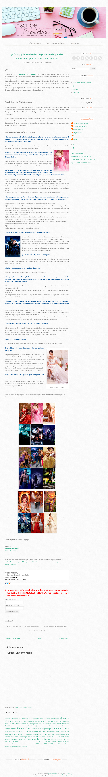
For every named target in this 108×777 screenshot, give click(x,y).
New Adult (12, 724)
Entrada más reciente (13, 638)
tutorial (18, 746)
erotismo (55, 734)
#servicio (27, 718)
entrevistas (41, 734)
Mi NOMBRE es (10, 600)
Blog (45, 718)
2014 (31, 718)
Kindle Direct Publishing (34, 721)
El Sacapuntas (40, 626)
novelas (66, 739)
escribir (11, 737)
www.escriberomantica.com (82, 83)
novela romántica (61, 626)
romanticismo (58, 744)
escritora (16, 737)
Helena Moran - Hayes (80, 123)
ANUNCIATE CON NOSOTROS (81, 156)
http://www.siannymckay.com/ (15, 579)
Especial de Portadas (27, 74)
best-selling (42, 731)
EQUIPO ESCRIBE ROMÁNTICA (55, 43)
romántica (66, 744)
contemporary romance (18, 734)
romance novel (31, 744)
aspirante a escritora (58, 728)
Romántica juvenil (10, 729)
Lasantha (55, 775)
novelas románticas (12, 742)
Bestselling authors (38, 718)
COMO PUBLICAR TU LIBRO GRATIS (83, 160)
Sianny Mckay (77, 136)
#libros (23, 718)
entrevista (33, 734)
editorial (28, 734)
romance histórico (20, 744)
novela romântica (57, 739)
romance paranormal (44, 744)
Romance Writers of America (59, 726)
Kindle (25, 721)
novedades (14, 739)
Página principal (34, 43)
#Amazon (8, 718)
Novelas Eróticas (17, 726)
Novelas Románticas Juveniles (32, 726)
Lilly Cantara (77, 133)
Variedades (36, 728)
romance (48, 742)
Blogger (68, 773)
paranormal (23, 742)
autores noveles (31, 731)
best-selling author (53, 731)
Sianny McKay (40, 630)
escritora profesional (26, 737)
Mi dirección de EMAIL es (13, 605)
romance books (57, 742)
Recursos (76, 89)
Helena (53, 718)
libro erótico (55, 737)
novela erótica (27, 739)
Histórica (58, 718)
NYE (67, 721)
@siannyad (14, 577)
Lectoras (76, 92)
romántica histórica (10, 746)
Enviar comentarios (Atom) (23, 707)
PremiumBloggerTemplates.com (68, 775)
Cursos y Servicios (77, 153)
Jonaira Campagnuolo (80, 126)
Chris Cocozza (29, 626)
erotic (50, 734)
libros (60, 737)
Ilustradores (49, 626)
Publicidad (45, 726)
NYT (6, 724)
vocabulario (23, 746)
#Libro (19, 718)
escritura (36, 736)
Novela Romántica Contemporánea (27, 724)
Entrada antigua (63, 638)
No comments (47, 62)
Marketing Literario (61, 721)
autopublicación (10, 731)
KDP (21, 721)
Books (48, 718)
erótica (60, 734)
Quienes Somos (78, 86)
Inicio (39, 638)
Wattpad (44, 729)
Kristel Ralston (47, 721)
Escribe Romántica (53, 773)
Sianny (28, 62)
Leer (54, 721)
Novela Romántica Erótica (47, 724)
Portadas (32, 630)
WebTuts (39, 775)
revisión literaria (39, 742)
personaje (30, 742)
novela (20, 739)
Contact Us (75, 43)
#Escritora (14, 718)
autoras (20, 731)
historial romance (45, 737)
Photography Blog (12, 548)
